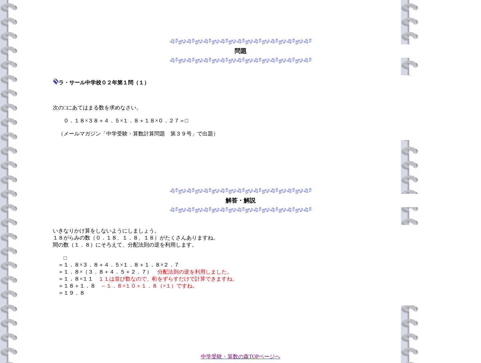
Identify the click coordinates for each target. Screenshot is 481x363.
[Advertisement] (240, 18)
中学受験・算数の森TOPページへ (240, 356)
